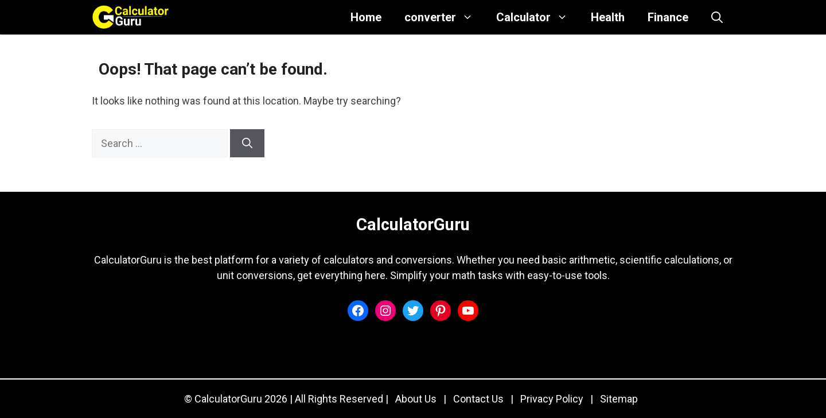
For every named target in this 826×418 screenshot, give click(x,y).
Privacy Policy (551, 399)
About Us (416, 399)
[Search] (247, 143)
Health (608, 17)
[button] (717, 17)
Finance (668, 17)
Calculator (537, 17)
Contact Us (478, 399)
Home (365, 17)
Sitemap (619, 399)
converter (444, 17)
